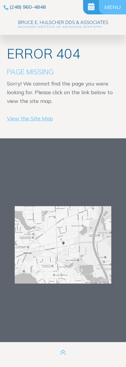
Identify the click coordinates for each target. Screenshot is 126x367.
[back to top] (63, 352)
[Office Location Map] (63, 237)
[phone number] (25, 7)
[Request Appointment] (91, 7)
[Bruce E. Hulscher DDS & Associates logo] (63, 25)
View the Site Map (30, 118)
